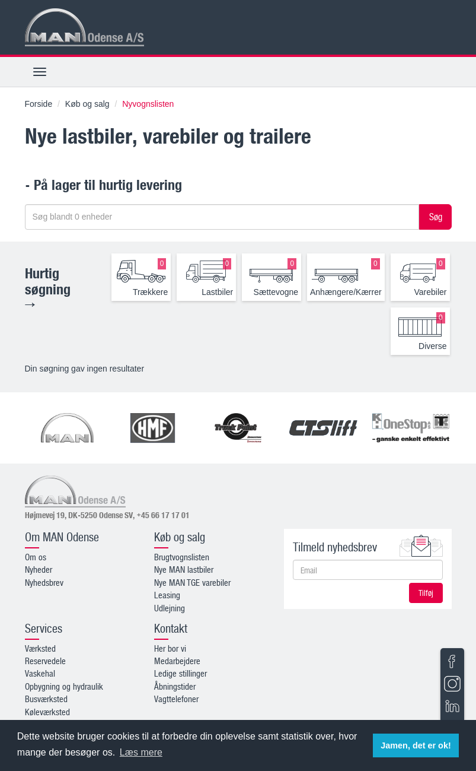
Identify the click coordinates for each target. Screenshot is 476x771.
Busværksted (46, 699)
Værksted (40, 648)
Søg (435, 216)
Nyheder (38, 569)
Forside (39, 104)
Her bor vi (170, 648)
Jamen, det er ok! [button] (416, 745)
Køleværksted (47, 712)
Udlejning (169, 608)
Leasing (167, 595)
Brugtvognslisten (181, 557)
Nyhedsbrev (44, 582)
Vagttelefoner (176, 699)
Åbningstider (175, 686)
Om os (35, 557)
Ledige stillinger (180, 673)
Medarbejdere (177, 661)
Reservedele (45, 661)
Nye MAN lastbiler (183, 569)
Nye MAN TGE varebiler (192, 582)
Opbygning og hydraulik (64, 686)
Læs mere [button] (141, 752)
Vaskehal (40, 673)
